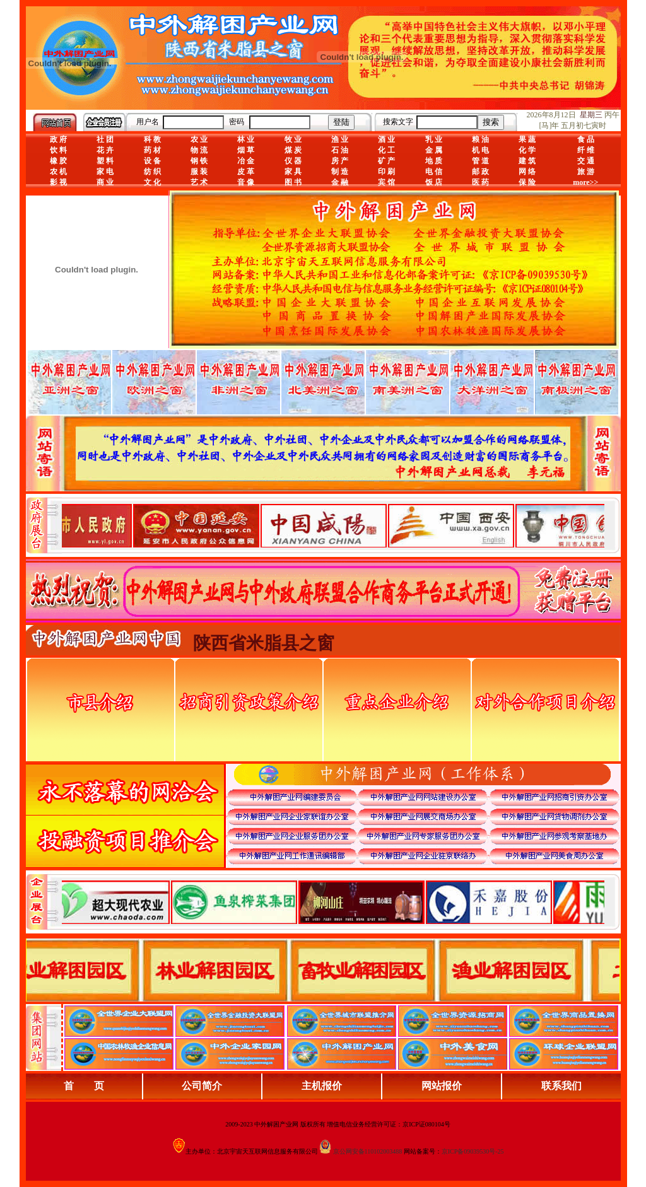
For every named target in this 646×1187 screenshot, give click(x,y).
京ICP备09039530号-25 (473, 1151)
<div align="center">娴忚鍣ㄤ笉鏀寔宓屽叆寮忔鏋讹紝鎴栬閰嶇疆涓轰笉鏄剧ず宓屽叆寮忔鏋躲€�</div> (333, 525)
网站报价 (441, 1085)
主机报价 (322, 1085)
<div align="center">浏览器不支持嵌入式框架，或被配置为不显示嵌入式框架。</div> (333, 902)
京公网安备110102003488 (367, 1151)
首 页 (84, 1085)
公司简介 (202, 1085)
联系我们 (561, 1085)
